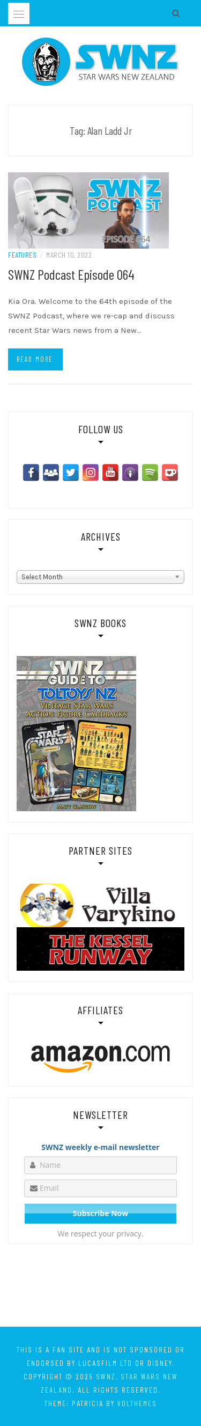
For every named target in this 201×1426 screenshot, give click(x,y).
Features (22, 254)
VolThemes (137, 1403)
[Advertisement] (100, 1287)
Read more (35, 359)
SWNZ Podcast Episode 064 (71, 274)
